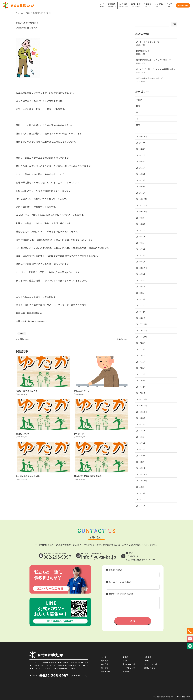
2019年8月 (141, 224)
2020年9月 (141, 142)
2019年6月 (141, 236)
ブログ (34, 28)
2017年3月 (141, 380)
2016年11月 (141, 405)
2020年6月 (141, 161)
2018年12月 (141, 267)
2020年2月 (141, 186)
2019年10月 (141, 211)
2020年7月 (141, 155)
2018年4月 (141, 299)
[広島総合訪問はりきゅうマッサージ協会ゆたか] (18, 5)
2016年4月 (141, 449)
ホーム (103, 657)
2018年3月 (141, 305)
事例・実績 (105, 671)
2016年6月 (141, 436)
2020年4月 (141, 174)
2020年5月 (141, 167)
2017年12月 (141, 324)
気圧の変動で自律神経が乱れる (156, 80)
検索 (174, 24)
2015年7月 (141, 499)
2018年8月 (141, 280)
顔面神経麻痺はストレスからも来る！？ (156, 61)
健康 (138, 105)
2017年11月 (141, 330)
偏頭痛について (156, 52)
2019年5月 (141, 242)
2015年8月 (141, 493)
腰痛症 (125, 657)
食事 (138, 124)
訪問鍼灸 (104, 660)
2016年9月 (141, 418)
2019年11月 (141, 205)
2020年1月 (141, 192)
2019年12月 (141, 199)
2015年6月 (141, 505)
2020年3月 (141, 180)
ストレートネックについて (156, 43)
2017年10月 (141, 336)
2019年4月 (141, 249)
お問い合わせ (149, 668)
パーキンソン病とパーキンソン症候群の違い (156, 70)
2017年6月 (141, 361)
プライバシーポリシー (153, 664)
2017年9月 (141, 343)
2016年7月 (141, 430)
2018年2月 (141, 311)
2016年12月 (141, 399)
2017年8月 (141, 349)
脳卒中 (125, 660)
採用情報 (104, 668)
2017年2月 (141, 386)
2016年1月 (141, 468)
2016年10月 (141, 411)
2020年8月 (141, 149)
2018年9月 (141, 274)
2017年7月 (141, 355)
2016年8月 (141, 424)
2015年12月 (141, 474)
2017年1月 (141, 393)
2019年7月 (141, 230)
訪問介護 (104, 664)
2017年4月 (141, 374)
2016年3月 (141, 455)
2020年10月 (141, 136)
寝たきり (126, 671)
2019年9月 (141, 217)
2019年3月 (141, 255)
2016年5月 (141, 443)
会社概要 (147, 657)
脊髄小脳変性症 (129, 664)
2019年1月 (141, 261)
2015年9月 (141, 486)
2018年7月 (141, 286)
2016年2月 (141, 461)
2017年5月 (141, 368)
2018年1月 (141, 318)
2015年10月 (141, 480)
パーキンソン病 (129, 668)
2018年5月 (141, 292)
